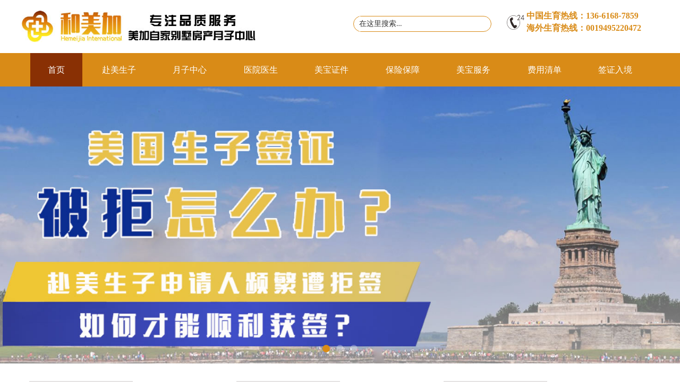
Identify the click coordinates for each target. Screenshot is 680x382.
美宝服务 (473, 69)
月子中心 (190, 69)
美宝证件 (331, 69)
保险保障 (403, 69)
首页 (56, 69)
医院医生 (261, 69)
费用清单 (545, 69)
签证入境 (615, 69)
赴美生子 (119, 69)
